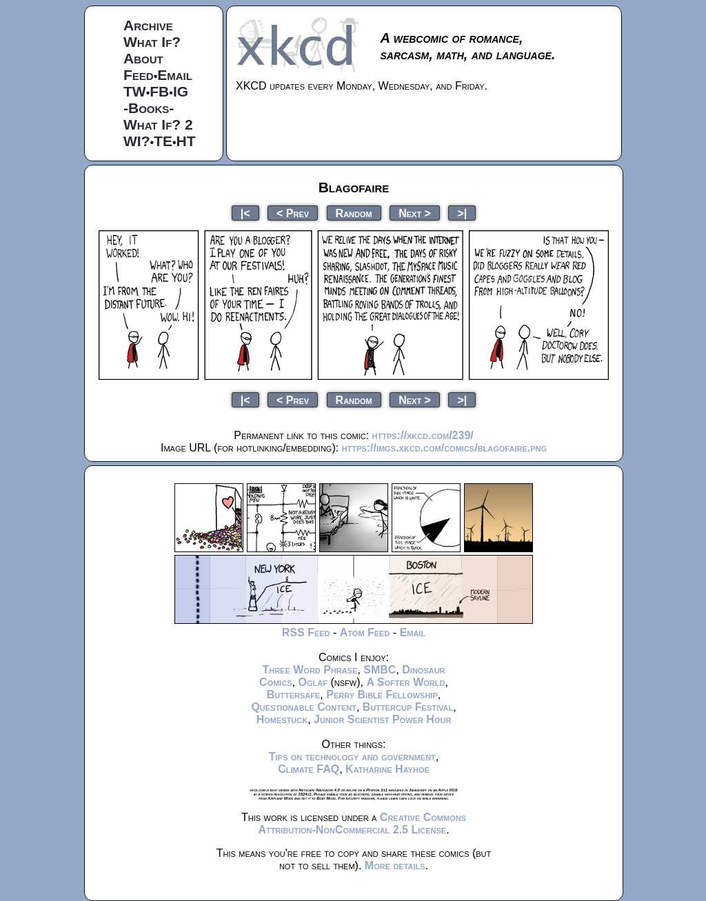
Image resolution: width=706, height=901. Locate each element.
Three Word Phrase (309, 670)
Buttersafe (294, 694)
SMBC (379, 670)
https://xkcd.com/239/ (423, 435)
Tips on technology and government (352, 756)
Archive (148, 25)
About (143, 58)
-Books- (148, 108)
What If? (152, 42)
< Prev (292, 213)
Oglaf (313, 682)
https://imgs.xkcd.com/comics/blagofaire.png (444, 448)
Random (354, 213)
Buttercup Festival (408, 707)
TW (134, 91)
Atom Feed (365, 632)
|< (245, 213)
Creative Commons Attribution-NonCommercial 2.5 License (362, 823)
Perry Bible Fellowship (382, 694)
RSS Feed (306, 632)
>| (462, 213)
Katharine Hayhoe (387, 769)
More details (395, 865)
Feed (138, 75)
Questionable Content (303, 707)
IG (180, 91)
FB (159, 91)
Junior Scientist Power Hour (382, 719)
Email (174, 75)
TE (163, 141)
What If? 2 (158, 124)
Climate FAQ (308, 769)
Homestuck (282, 719)
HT (186, 141)
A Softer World (405, 682)
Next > (415, 213)
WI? (136, 141)
